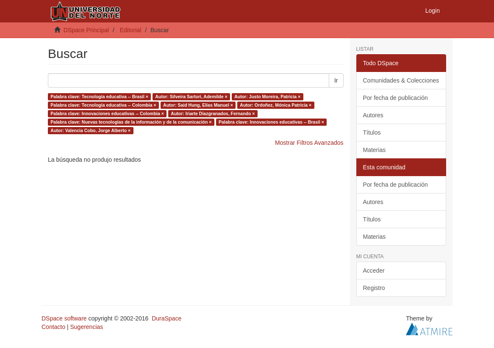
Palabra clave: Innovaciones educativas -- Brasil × (271, 121)
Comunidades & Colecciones (401, 80)
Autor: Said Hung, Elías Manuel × (198, 105)
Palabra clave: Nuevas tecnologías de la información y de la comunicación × (130, 121)
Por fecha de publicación (395, 97)
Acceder (374, 270)
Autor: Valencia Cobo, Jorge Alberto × (90, 130)
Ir (336, 80)
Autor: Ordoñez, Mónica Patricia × (275, 105)
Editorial (131, 30)
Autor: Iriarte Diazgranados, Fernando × (213, 113)
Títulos (372, 132)
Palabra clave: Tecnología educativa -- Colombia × (103, 105)
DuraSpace (166, 318)
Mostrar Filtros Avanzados (309, 142)
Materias (374, 149)
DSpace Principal (86, 30)
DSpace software (64, 318)
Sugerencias (86, 326)
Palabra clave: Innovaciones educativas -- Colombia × (107, 113)
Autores (373, 115)
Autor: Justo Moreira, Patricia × (267, 96)
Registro (374, 287)
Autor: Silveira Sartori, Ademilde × (191, 96)
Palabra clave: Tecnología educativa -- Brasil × (99, 96)
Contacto (53, 326)
